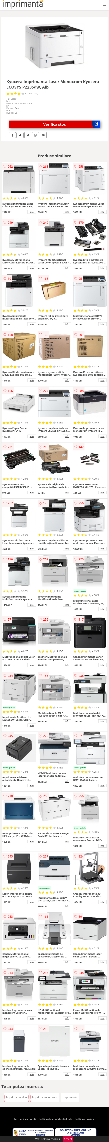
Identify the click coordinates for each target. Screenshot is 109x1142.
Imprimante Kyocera (45, 1097)
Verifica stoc (71, 124)
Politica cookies (84, 1119)
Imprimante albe (16, 1097)
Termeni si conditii (25, 1119)
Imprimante (70, 1097)
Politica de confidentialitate (55, 1119)
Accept (68, 1139)
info (32, 211)
